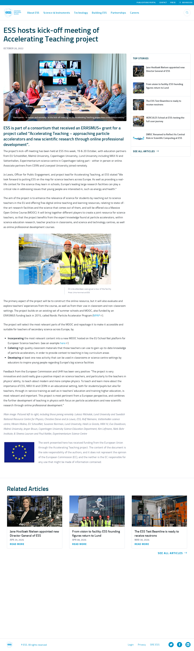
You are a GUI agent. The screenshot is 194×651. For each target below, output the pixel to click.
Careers (134, 12)
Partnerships (118, 12)
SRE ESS (155, 644)
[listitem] (171, 644)
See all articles (146, 151)
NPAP (97, 315)
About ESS (33, 12)
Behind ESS (185, 3)
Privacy (142, 644)
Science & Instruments (56, 12)
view (160, 71)
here (63, 343)
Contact (163, 3)
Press (173, 3)
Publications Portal (146, 3)
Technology (81, 12)
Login (131, 644)
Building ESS (99, 12)
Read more (17, 544)
